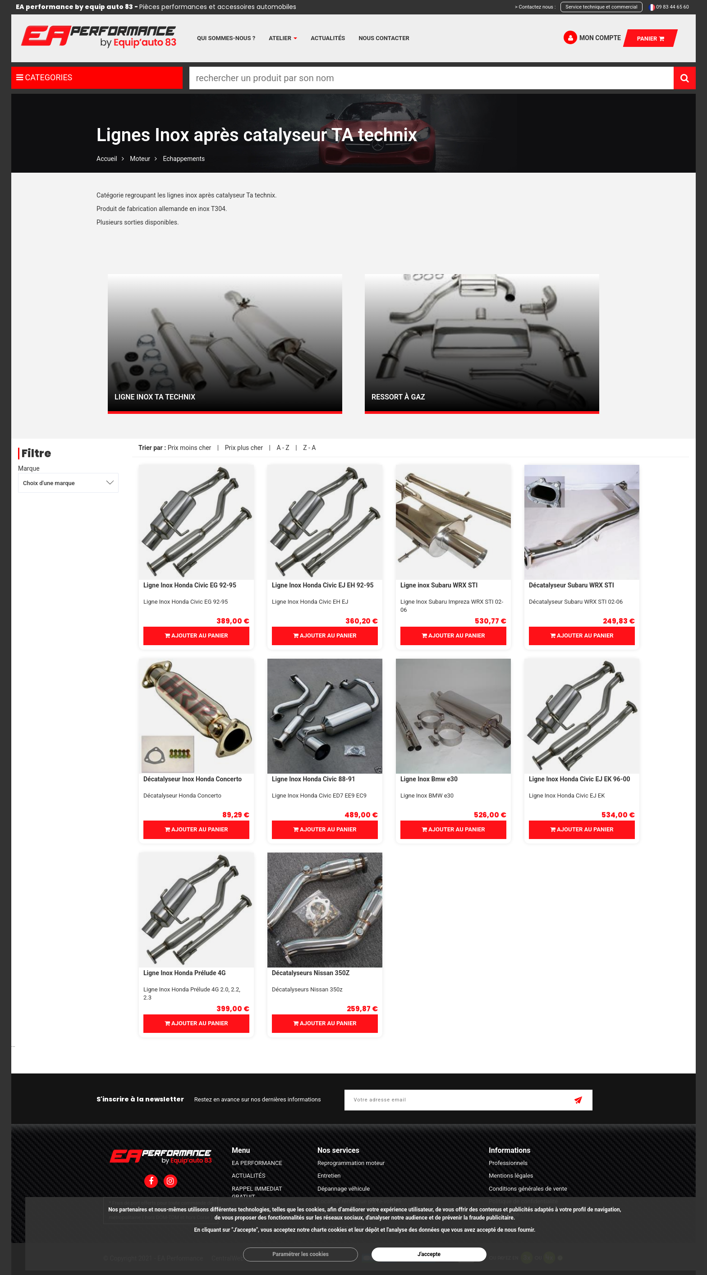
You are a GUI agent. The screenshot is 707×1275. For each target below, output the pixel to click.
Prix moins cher (189, 447)
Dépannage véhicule (343, 1188)
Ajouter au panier (196, 635)
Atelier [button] (283, 38)
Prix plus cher (244, 447)
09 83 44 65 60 (672, 7)
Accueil (106, 158)
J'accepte (429, 1254)
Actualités (328, 38)
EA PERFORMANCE (257, 1163)
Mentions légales (511, 1175)
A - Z (282, 447)
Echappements (184, 158)
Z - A (309, 447)
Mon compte (592, 37)
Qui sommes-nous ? (226, 38)
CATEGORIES (44, 77)
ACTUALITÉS (248, 1175)
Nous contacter (383, 38)
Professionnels (508, 1163)
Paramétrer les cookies (300, 1254)
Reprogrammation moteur (351, 1163)
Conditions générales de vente (528, 1188)
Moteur (140, 158)
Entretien (329, 1175)
